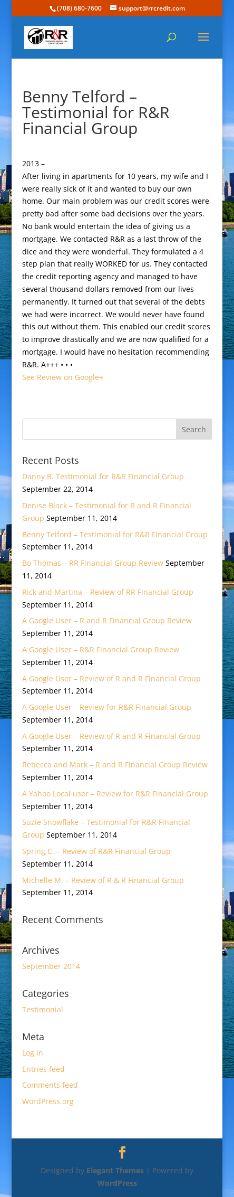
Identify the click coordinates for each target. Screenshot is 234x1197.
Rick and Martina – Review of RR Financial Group (107, 592)
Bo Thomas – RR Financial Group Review (92, 563)
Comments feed (50, 1085)
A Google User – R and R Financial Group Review (107, 620)
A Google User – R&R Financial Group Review (100, 649)
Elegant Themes (115, 1170)
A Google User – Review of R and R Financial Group (111, 678)
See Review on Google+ (62, 377)
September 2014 (51, 966)
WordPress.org (48, 1101)
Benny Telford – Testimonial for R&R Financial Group (115, 534)
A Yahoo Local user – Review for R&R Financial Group (115, 793)
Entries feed (43, 1069)
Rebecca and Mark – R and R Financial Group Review (115, 764)
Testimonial (42, 1009)
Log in (32, 1053)
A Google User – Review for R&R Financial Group (106, 707)
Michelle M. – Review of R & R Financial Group (103, 880)
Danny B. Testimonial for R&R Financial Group (103, 476)
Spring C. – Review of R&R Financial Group (96, 851)
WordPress (117, 1183)
